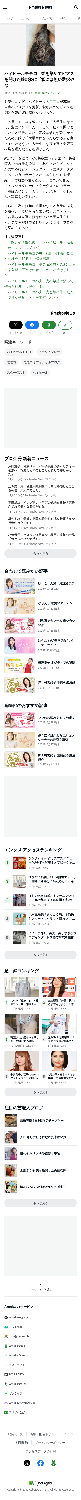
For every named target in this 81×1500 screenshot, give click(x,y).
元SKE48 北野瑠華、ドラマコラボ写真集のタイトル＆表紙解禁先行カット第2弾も (62, 1043)
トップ (8, 19)
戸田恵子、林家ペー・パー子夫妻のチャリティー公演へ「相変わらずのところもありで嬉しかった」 (41, 470)
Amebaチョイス (18, 1317)
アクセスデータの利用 (40, 1451)
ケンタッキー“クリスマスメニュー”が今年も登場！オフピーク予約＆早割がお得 (52, 862)
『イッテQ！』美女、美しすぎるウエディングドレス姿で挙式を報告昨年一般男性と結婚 (52, 937)
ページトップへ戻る (40, 1287)
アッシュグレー (49, 352)
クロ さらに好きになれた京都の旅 (43, 1137)
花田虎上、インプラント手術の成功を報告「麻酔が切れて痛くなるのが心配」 (41, 504)
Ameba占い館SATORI (21, 1403)
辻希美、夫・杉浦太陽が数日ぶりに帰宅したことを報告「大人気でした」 (41, 488)
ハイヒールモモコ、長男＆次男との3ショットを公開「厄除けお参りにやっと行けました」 (39, 270)
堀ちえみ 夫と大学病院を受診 (40, 1154)
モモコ (54, 101)
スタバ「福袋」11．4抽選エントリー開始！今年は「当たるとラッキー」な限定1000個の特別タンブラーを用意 (52, 883)
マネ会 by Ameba (19, 1336)
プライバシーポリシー (50, 1442)
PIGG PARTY (16, 1374)
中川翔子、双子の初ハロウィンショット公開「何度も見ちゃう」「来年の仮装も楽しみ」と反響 (24, 1080)
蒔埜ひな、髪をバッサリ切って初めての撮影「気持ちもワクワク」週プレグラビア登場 (24, 1043)
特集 (63, 19)
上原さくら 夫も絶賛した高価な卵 (43, 1170)
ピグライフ (14, 1393)
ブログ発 (47, 19)
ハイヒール (40, 372)
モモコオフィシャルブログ (42, 362)
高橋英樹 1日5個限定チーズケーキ (43, 1120)
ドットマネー (16, 1327)
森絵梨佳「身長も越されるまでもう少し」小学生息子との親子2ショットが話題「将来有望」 (62, 1006)
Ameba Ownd (17, 1355)
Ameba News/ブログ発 (46, 93)
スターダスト (16, 372)
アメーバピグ (16, 1365)
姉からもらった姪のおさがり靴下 (42, 1187)
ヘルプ (68, 1434)
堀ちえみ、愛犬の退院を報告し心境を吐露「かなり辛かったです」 (41, 521)
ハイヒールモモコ (19, 352)
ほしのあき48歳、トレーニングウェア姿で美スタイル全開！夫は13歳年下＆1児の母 (51, 899)
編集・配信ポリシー (43, 1434)
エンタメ (27, 19)
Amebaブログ (16, 1346)
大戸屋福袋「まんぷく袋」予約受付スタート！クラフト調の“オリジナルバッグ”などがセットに (52, 918)
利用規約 (22, 1442)
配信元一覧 (15, 1434)
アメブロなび (16, 1412)
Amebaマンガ (16, 1384)
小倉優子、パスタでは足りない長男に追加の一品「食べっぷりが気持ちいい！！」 (41, 537)
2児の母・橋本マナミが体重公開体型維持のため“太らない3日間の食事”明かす (61, 1080)
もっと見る (40, 553)
